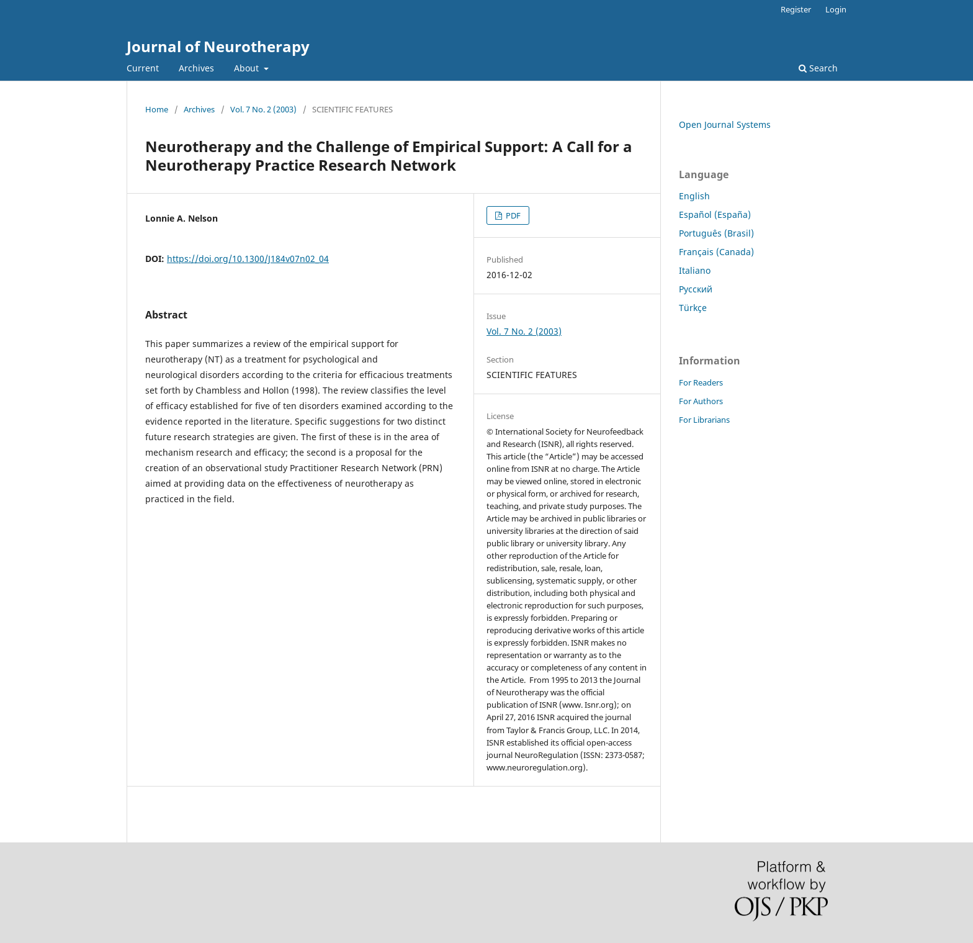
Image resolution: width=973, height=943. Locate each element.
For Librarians (704, 419)
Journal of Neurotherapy (218, 46)
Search (818, 68)
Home (156, 109)
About (247, 68)
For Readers (701, 382)
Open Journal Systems (725, 124)
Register (796, 9)
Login (835, 9)
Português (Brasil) (716, 233)
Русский (695, 289)
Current (143, 68)
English (694, 196)
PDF (512, 215)
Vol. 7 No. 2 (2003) (263, 109)
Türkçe (693, 308)
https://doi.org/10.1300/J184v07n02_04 (248, 258)
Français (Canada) (716, 252)
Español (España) (715, 214)
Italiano (695, 270)
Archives (196, 68)
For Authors (701, 401)
